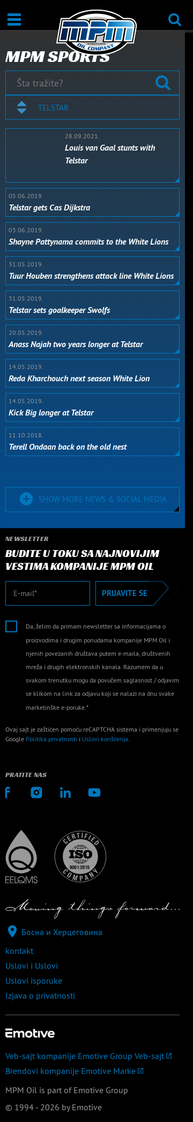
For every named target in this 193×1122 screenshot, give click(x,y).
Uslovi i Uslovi (31, 965)
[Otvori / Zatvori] (14, 19)
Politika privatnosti (51, 739)
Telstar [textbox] (53, 108)
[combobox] (92, 107)
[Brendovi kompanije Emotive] (92, 1070)
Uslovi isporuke (33, 980)
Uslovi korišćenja (105, 739)
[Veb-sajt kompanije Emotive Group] (92, 1055)
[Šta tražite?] (92, 82)
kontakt (19, 950)
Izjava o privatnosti (40, 995)
